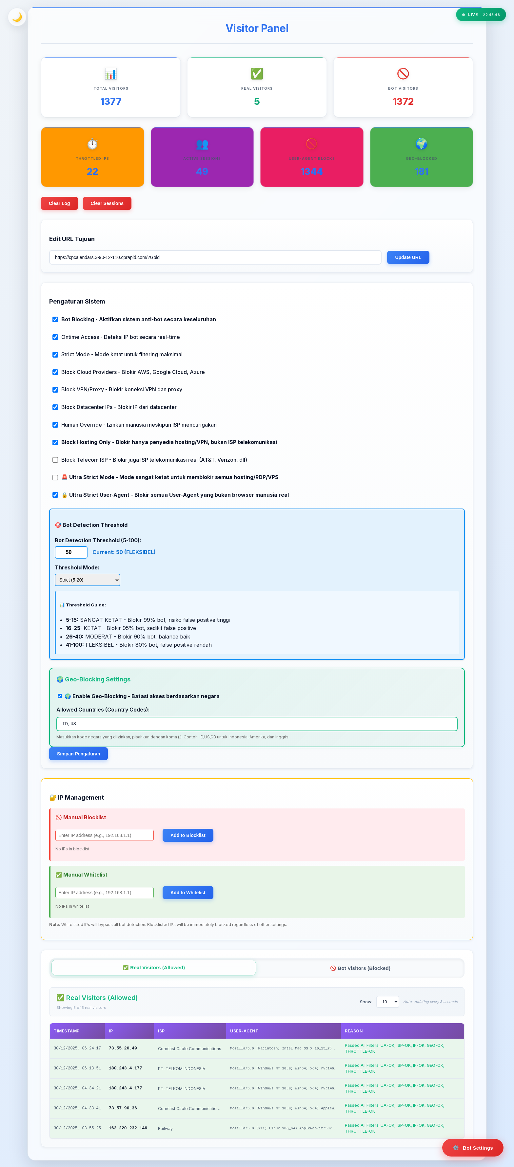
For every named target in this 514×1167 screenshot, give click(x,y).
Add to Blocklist (188, 835)
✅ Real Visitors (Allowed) (154, 967)
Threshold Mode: (77, 567)
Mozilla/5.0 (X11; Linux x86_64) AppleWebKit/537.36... (285, 1128)
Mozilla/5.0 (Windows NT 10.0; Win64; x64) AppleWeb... (285, 1108)
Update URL (408, 257)
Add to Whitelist (188, 892)
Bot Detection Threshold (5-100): (98, 540)
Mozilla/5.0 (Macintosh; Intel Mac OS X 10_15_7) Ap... (285, 1048)
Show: (366, 1001)
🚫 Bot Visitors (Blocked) (360, 968)
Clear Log (59, 203)
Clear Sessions (107, 203)
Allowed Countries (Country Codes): (102, 709)
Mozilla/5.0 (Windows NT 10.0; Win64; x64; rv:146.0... (285, 1068)
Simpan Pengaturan (78, 753)
